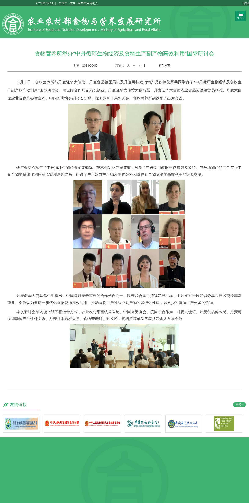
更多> (239, 404)
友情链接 (18, 404)
